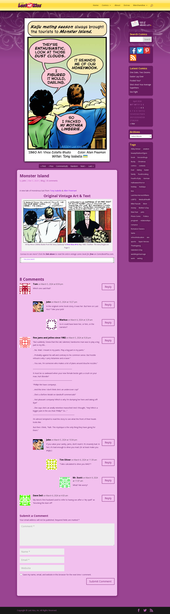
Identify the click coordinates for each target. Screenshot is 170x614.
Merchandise (139, 5)
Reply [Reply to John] (108, 304)
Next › (83, 166)
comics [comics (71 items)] (133, 166)
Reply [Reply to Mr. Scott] (108, 480)
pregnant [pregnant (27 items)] (134, 220)
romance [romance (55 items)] (134, 225)
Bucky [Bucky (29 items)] (133, 161)
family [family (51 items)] (133, 174)
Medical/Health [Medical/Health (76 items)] (144, 199)
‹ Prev (50, 166)
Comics (105, 5)
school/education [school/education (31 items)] (137, 237)
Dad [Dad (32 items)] (132, 170)
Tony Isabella (55, 190)
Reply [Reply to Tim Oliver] (108, 462)
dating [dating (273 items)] (139, 170)
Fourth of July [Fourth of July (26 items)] (136, 178)
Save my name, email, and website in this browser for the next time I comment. (57, 574)
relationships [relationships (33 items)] (145, 220)
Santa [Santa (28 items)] (133, 233)
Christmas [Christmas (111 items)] (142, 161)
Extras (127, 5)
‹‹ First (43, 166)
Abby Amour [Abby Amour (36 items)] (136, 149)
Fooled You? (135, 80)
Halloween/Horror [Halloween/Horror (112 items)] (138, 183)
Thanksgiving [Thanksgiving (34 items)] (136, 246)
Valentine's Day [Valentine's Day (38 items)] (136, 250)
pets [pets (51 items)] (142, 212)
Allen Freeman (70, 190)
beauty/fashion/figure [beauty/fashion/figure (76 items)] (139, 153)
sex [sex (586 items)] (148, 237)
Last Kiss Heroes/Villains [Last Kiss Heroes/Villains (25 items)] (140, 195)
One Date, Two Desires (140, 72)
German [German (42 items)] (146, 178)
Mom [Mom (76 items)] (145, 204)
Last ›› (91, 166)
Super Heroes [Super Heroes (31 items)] (144, 241)
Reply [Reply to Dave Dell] (108, 498)
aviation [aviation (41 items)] (146, 149)
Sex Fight (134, 92)
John (24, 180)
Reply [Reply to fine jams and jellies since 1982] (108, 340)
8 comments (52, 180)
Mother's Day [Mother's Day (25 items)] (144, 208)
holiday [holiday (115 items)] (134, 187)
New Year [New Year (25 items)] (134, 212)
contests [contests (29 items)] (142, 166)
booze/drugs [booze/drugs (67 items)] (142, 157)
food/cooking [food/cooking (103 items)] (143, 174)
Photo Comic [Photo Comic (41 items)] (136, 216)
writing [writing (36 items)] (139, 258)
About (117, 5)
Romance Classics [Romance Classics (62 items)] (137, 229)
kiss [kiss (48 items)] (132, 191)
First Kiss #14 (72, 244)
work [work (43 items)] (133, 258)
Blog (43, 180)
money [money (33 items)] (133, 208)
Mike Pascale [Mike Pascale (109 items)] (136, 204)
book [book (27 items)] (133, 157)
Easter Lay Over (137, 76)
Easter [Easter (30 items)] (146, 170)
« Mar (132, 123)
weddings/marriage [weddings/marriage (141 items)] (138, 254)
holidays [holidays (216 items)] (142, 187)
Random (74, 166)
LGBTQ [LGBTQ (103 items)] (133, 199)
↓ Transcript (28, 259)
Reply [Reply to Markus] (108, 322)
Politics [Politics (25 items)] (146, 216)
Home (95, 5)
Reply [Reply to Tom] (108, 287)
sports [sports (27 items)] (133, 241)
